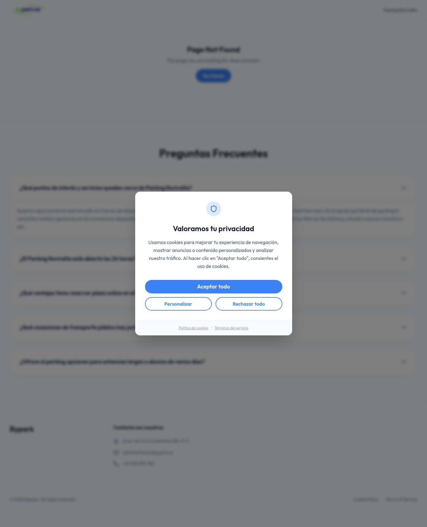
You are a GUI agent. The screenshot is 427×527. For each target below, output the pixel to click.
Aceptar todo (213, 286)
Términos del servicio (231, 328)
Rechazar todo (249, 304)
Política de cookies (193, 328)
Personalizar (178, 304)
